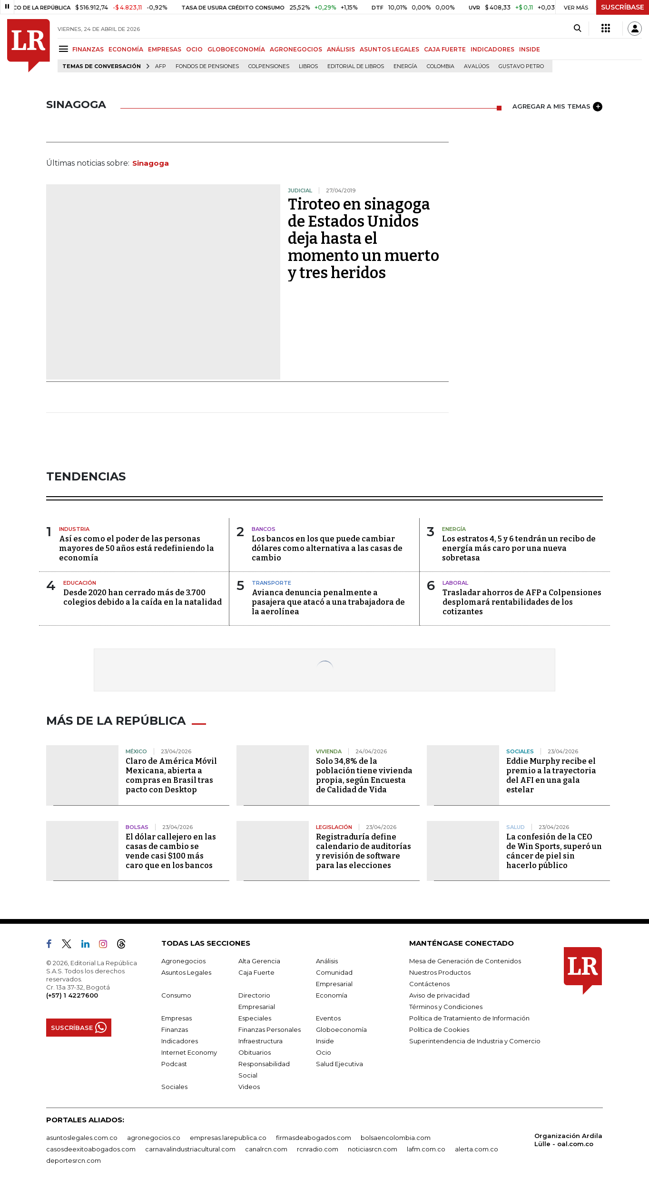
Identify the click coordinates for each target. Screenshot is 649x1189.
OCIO (194, 49)
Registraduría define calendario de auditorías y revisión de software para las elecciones (363, 851)
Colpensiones (268, 66)
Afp (160, 66)
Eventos (328, 1018)
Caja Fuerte (256, 972)
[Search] (577, 28)
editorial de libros (355, 66)
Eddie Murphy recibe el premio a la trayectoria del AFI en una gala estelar (551, 775)
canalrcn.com (266, 1149)
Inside (325, 1041)
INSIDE (529, 49)
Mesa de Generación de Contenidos (465, 961)
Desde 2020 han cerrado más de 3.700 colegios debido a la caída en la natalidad (142, 597)
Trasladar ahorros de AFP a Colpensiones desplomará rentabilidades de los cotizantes (521, 602)
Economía (331, 995)
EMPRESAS (164, 49)
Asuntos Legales (186, 972)
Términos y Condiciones (445, 1006)
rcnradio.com (317, 1149)
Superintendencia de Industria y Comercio (475, 1041)
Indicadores (179, 1041)
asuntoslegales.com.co (82, 1137)
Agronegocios (183, 961)
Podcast (174, 1064)
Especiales (254, 1018)
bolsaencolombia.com (396, 1137)
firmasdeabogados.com (313, 1137)
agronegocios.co (153, 1137)
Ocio (323, 1052)
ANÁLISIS (341, 49)
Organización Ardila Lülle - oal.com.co (568, 1140)
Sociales (174, 1086)
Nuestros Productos (440, 972)
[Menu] (65, 48)
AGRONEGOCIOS (296, 49)
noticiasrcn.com (372, 1149)
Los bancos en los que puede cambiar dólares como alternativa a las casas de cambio (327, 548)
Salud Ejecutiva (339, 1064)
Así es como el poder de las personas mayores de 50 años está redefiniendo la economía (136, 548)
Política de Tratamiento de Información (469, 1018)
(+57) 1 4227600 (72, 995)
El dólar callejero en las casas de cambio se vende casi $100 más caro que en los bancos (171, 851)
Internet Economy (189, 1052)
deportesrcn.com (73, 1160)
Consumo (176, 995)
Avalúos (476, 66)
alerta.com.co (476, 1149)
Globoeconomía (341, 1029)
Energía (405, 66)
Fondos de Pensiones (207, 66)
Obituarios (254, 1052)
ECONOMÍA (125, 49)
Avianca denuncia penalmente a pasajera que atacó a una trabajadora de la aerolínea (328, 602)
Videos (249, 1086)
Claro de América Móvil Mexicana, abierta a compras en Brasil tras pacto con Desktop (171, 775)
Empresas (176, 1018)
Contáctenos (429, 984)
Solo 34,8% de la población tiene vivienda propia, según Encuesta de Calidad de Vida (364, 775)
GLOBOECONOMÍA (236, 49)
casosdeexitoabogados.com (91, 1149)
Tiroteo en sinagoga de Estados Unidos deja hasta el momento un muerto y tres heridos (363, 238)
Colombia (440, 66)
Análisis (327, 961)
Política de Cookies (439, 1029)
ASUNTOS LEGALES (389, 49)
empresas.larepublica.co (228, 1137)
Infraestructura (260, 1041)
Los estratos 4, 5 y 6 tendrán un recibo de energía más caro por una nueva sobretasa (519, 548)
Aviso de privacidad (439, 995)
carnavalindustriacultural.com (190, 1149)
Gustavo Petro (521, 66)
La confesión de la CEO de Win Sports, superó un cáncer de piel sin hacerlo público (554, 851)
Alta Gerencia (259, 961)
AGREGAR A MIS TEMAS (557, 106)
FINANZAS (88, 49)
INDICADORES (492, 49)
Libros (308, 66)
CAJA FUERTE (445, 49)
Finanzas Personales (269, 1029)
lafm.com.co (426, 1149)
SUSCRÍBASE (622, 7)
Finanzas (174, 1029)
